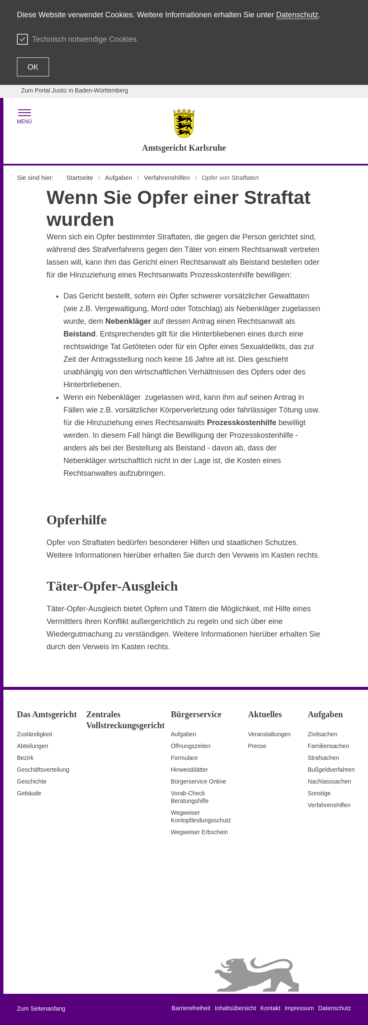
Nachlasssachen (329, 781)
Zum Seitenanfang (41, 1008)
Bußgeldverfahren (331, 769)
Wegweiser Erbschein (199, 832)
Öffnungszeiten (191, 746)
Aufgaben (183, 734)
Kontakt (270, 1008)
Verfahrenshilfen (329, 805)
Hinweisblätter (189, 769)
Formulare (184, 757)
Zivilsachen (322, 734)
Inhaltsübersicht (235, 1008)
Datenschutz (297, 15)
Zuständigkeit (34, 734)
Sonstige (319, 793)
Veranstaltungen (269, 734)
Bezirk (25, 757)
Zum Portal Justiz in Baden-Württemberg (74, 90)
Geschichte (32, 781)
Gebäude (29, 793)
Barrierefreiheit (191, 1008)
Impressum (299, 1008)
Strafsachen (323, 757)
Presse (257, 746)
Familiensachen (328, 746)
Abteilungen (32, 746)
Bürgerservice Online (198, 781)
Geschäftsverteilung (43, 769)
